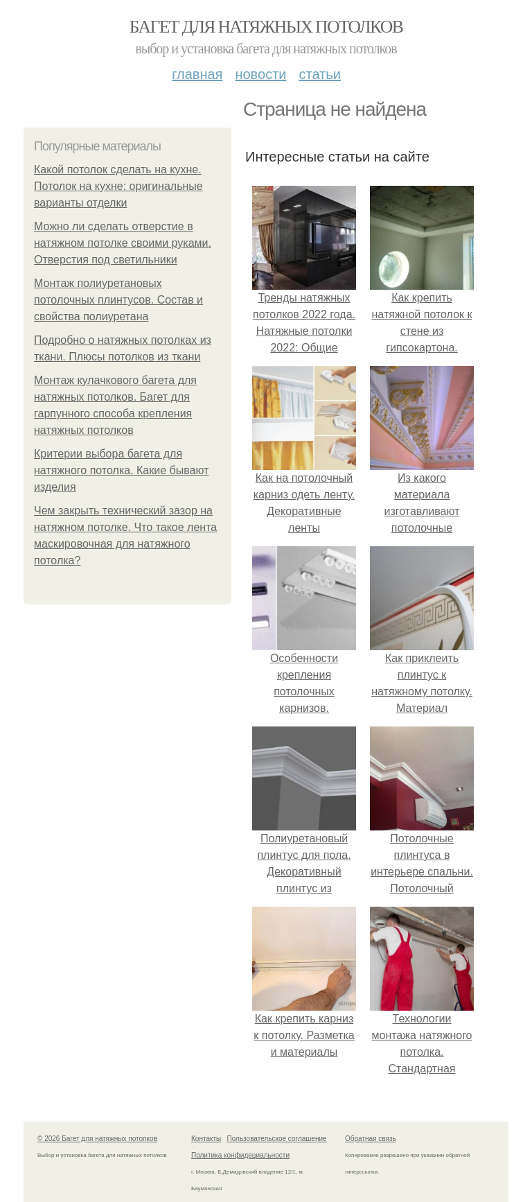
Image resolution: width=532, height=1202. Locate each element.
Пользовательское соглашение (277, 1138)
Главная (197, 74)
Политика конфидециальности (240, 1155)
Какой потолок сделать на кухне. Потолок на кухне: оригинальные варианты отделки (118, 186)
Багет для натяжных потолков (266, 27)
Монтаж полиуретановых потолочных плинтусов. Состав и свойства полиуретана (118, 299)
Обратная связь (370, 1138)
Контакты (206, 1138)
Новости (260, 74)
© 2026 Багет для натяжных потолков (97, 1138)
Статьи (319, 74)
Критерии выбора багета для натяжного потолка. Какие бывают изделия (121, 470)
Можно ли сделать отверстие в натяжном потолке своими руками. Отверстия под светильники (122, 242)
